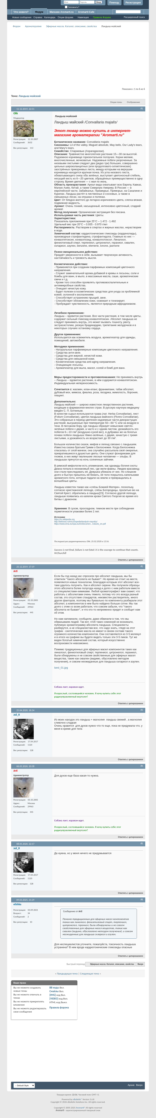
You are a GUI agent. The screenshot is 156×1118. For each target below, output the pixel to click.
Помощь (114, 2)
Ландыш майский (30, 96)
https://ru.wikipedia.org (64, 519)
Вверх (140, 964)
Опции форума (65, 17)
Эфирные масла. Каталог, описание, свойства (71, 26)
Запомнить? (72, 7)
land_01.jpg (61, 667)
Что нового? (21, 12)
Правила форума (59, 1007)
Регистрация (133, 2)
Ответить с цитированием (129, 560)
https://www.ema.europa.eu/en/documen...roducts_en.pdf (80, 524)
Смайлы (54, 991)
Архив (131, 1084)
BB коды (54, 987)
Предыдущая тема (67, 973)
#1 (142, 108)
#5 (142, 843)
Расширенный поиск (134, 17)
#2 (142, 566)
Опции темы (116, 102)
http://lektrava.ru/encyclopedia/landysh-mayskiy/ (75, 522)
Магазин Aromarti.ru (62, 12)
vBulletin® (77, 1099)
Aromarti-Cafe (86, 12)
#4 (142, 765)
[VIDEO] (53, 998)
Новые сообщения (21, 17)
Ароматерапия (33, 26)
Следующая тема (89, 973)
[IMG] (52, 994)
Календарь (50, 17)
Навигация (83, 17)
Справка (37, 17)
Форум (39, 12)
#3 (142, 709)
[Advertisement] (83, 57)
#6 (142, 899)
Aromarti (80, 1107)
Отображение (133, 102)
